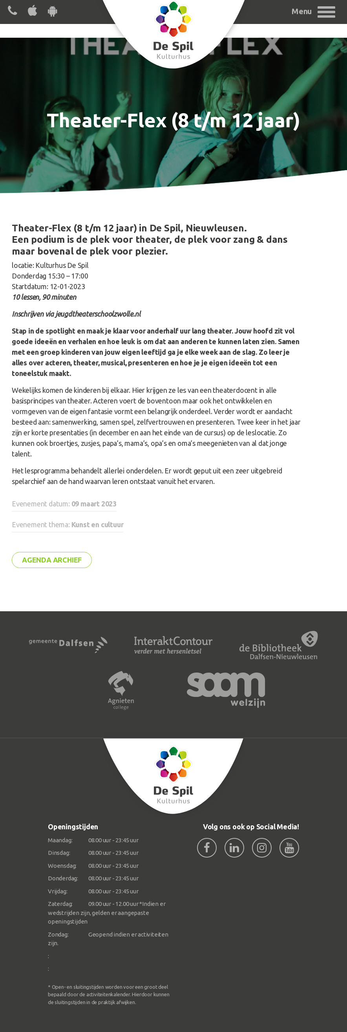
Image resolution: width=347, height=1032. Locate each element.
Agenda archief (52, 560)
